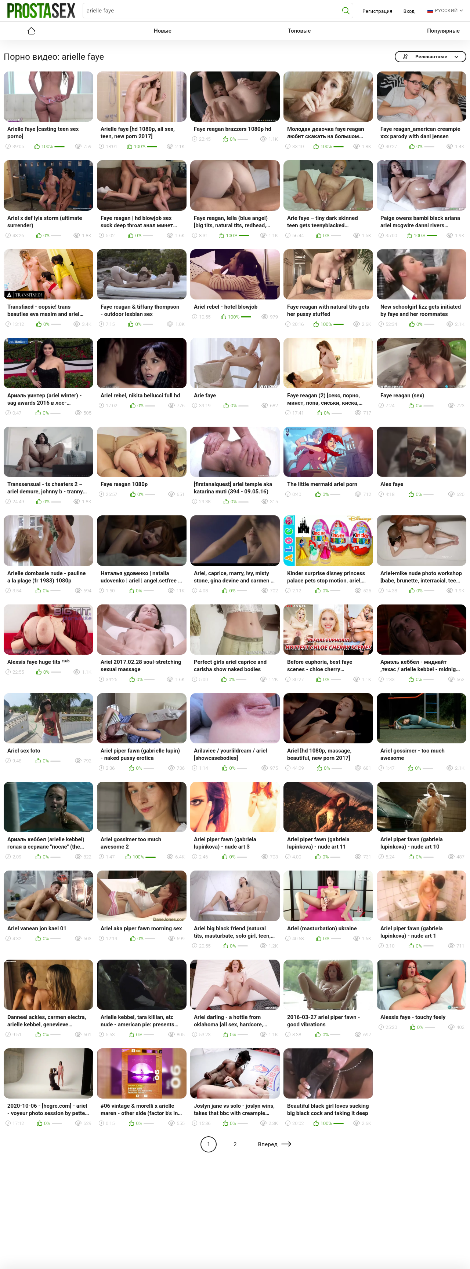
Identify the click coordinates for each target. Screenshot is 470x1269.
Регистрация (377, 11)
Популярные (443, 30)
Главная (31, 30)
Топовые (299, 30)
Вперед (268, 1144)
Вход (409, 11)
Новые (162, 30)
